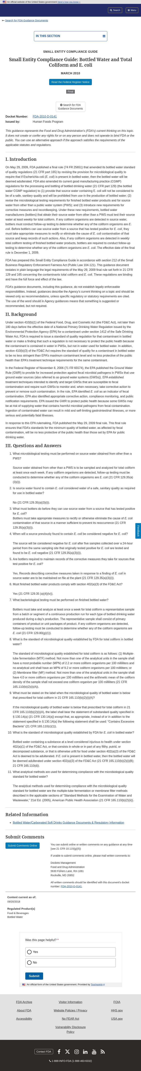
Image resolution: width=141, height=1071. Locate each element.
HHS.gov (117, 1010)
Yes (35, 952)
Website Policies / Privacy (70, 1010)
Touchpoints (96, 984)
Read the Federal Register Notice (71, 82)
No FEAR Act (70, 1018)
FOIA (116, 1002)
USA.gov (117, 1018)
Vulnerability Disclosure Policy (70, 1029)
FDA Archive (24, 1002)
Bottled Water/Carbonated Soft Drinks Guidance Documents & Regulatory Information (68, 822)
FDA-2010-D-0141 (45, 116)
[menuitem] (70, 901)
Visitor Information (70, 1002)
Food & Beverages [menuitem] (18, 913)
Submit (34, 976)
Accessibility (24, 1018)
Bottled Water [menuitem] (15, 917)
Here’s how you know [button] (69, 2)
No (35, 962)
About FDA (24, 1010)
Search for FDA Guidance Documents (26, 20)
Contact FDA (43, 1051)
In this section (48, 36)
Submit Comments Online (22, 845)
